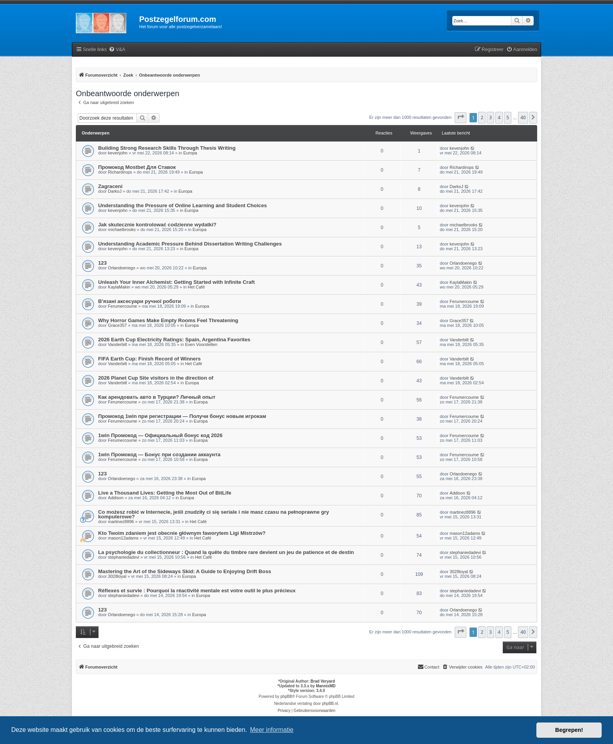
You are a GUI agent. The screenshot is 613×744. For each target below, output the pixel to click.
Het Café (196, 287)
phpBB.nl (330, 703)
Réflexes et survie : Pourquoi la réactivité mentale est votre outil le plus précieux (197, 590)
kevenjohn (117, 153)
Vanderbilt (117, 344)
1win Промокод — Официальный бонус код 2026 (160, 435)
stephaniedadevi (123, 557)
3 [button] (490, 117)
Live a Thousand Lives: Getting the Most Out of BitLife (164, 493)
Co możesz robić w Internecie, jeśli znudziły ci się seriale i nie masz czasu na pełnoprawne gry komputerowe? (213, 514)
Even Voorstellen (201, 344)
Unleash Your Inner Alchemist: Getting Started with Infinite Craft (176, 282)
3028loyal (117, 576)
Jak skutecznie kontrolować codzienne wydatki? (157, 225)
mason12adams (123, 538)
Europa (190, 153)
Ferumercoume (122, 306)
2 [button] (481, 117)
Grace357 (117, 325)
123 (102, 263)
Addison (116, 497)
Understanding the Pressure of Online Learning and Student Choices (182, 205)
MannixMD (325, 686)
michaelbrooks (122, 229)
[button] (460, 117)
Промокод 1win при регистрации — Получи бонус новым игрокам (182, 416)
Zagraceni (110, 186)
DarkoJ (115, 191)
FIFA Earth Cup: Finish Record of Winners (149, 359)
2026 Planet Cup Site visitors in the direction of (155, 378)
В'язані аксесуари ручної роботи (139, 301)
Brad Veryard (322, 681)
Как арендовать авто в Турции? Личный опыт (156, 397)
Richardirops (120, 172)
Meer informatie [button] (271, 729)
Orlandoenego (121, 267)
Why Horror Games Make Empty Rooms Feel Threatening (168, 320)
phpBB (286, 696)
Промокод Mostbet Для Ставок (137, 167)
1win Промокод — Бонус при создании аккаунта (159, 454)
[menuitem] (117, 50)
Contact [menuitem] (428, 666)
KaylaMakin (119, 287)
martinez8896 (121, 521)
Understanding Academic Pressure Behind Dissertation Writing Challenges (190, 244)
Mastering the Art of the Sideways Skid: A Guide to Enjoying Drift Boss (184, 571)
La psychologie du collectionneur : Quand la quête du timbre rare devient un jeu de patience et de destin (226, 552)
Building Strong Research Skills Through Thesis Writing (166, 148)
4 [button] (499, 117)
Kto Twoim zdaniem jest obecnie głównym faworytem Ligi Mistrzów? (181, 533)
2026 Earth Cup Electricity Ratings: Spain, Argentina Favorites (174, 339)
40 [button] (523, 117)
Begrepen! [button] (569, 730)
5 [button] (507, 117)
